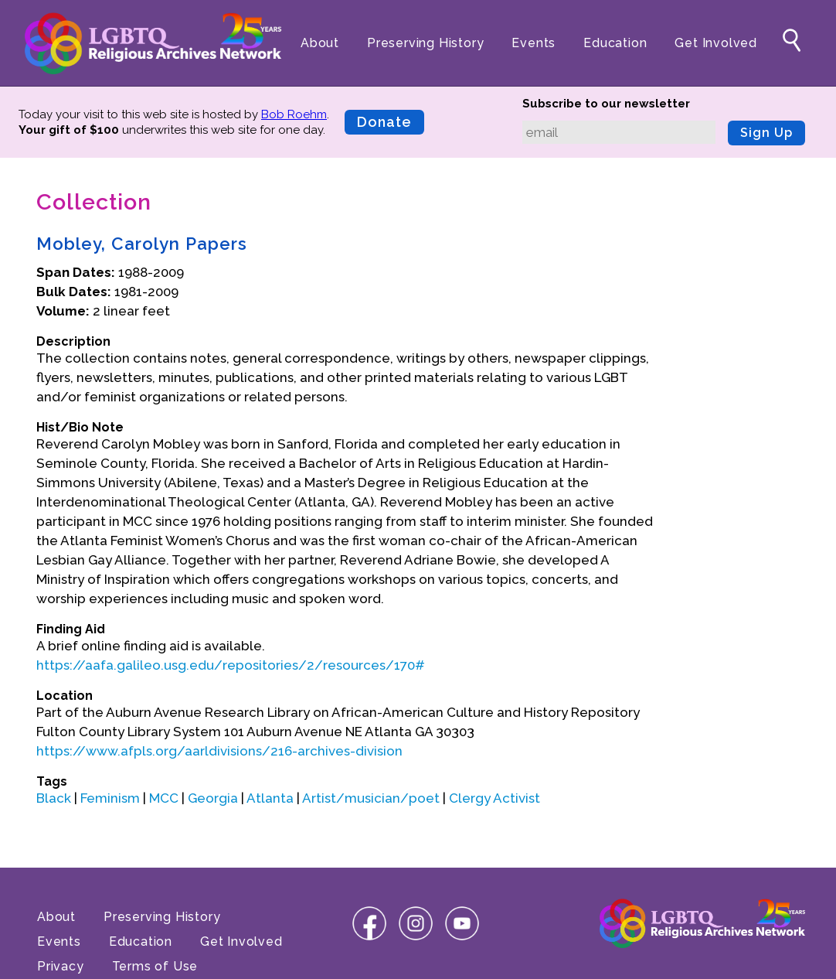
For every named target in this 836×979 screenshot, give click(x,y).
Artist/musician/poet (371, 798)
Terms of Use (155, 966)
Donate (384, 122)
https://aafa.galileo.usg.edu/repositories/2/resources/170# (230, 665)
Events (533, 43)
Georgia (213, 798)
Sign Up (766, 132)
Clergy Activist (494, 798)
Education (615, 43)
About (320, 43)
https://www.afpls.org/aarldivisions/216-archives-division (219, 751)
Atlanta (270, 798)
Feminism (110, 798)
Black (53, 798)
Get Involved (716, 43)
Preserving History (425, 43)
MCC (163, 798)
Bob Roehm (294, 114)
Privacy (60, 966)
